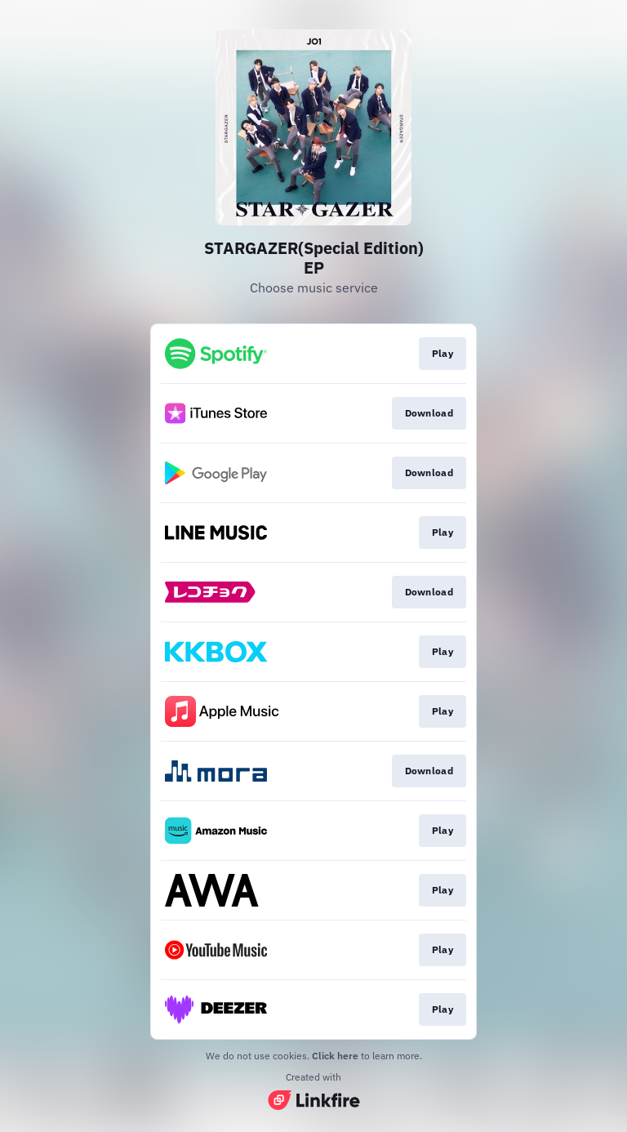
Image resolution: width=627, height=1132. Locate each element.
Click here (335, 1056)
